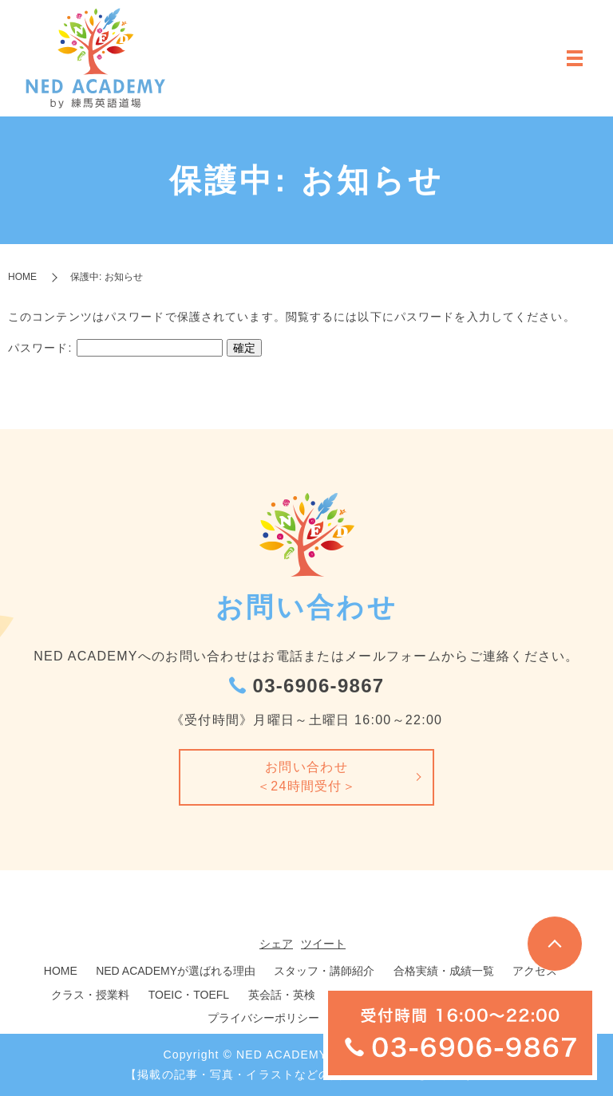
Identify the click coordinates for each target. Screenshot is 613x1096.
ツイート (323, 943)
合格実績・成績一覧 (444, 970)
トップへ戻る (555, 944)
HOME (22, 276)
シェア (276, 943)
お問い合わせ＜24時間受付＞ (306, 776)
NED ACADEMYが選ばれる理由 (175, 970)
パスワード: (115, 347)
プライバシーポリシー (263, 1017)
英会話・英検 (281, 994)
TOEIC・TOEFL (188, 994)
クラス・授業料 (90, 994)
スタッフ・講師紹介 (324, 970)
